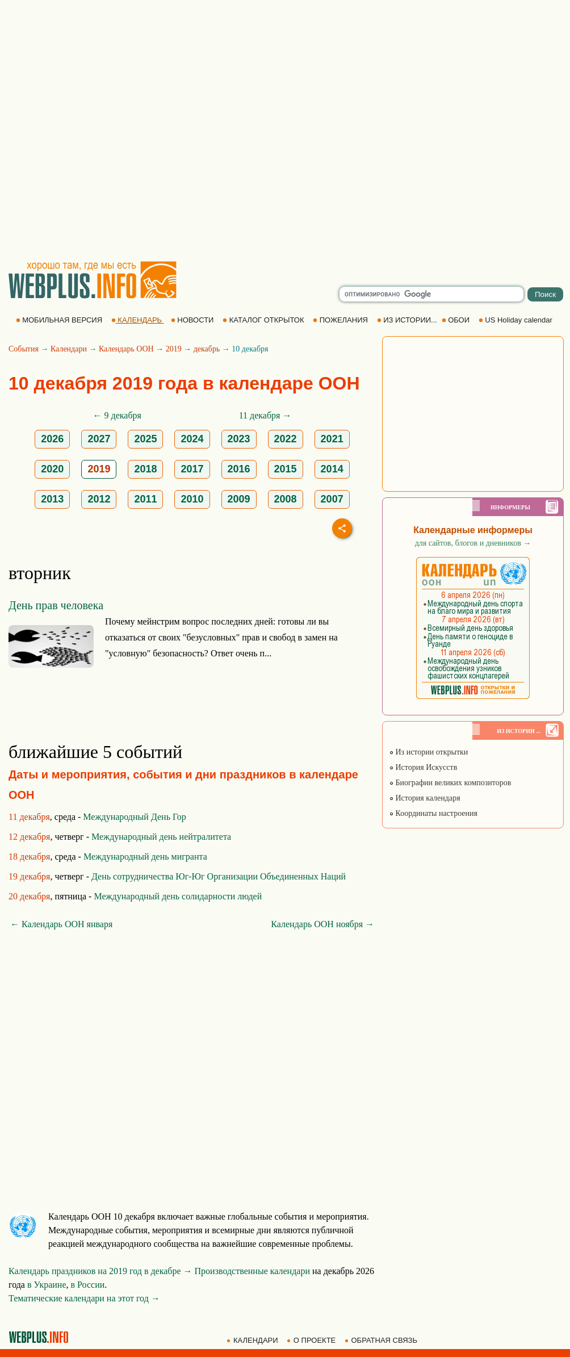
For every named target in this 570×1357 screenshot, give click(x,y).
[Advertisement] (124, 130)
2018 (145, 469)
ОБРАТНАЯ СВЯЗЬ (382, 1340)
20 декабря (29, 896)
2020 (52, 469)
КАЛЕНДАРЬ (137, 320)
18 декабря (29, 856)
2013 (52, 499)
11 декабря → (265, 415)
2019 (174, 349)
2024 (192, 439)
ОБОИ (457, 320)
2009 (239, 499)
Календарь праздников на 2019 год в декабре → (100, 1271)
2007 (332, 499)
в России (88, 1284)
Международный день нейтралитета (161, 836)
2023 (239, 439)
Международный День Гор (134, 817)
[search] (431, 294)
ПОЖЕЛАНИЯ (341, 320)
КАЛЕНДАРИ (253, 1340)
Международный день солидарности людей (178, 896)
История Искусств (423, 767)
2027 (98, 439)
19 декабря (29, 876)
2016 (239, 469)
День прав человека (56, 605)
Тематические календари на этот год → (84, 1298)
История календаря (424, 798)
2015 (285, 469)
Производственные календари (252, 1271)
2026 (52, 439)
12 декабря (29, 836)
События (24, 349)
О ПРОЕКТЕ (312, 1340)
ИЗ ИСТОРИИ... (408, 320)
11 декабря (29, 817)
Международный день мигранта (145, 856)
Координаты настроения (433, 813)
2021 (332, 439)
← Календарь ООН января (61, 924)
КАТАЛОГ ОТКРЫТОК (264, 320)
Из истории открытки (428, 752)
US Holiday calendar (517, 320)
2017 (192, 469)
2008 (285, 499)
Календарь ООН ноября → (322, 924)
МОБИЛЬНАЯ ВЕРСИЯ (60, 320)
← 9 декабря (117, 415)
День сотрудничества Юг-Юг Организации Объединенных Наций (218, 876)
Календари (69, 349)
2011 (145, 499)
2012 (98, 499)
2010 (192, 499)
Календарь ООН (126, 349)
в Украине (46, 1284)
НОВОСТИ (193, 320)
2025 (145, 439)
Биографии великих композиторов (450, 782)
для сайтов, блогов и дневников (473, 543)
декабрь (207, 349)
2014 (332, 469)
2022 (285, 439)
